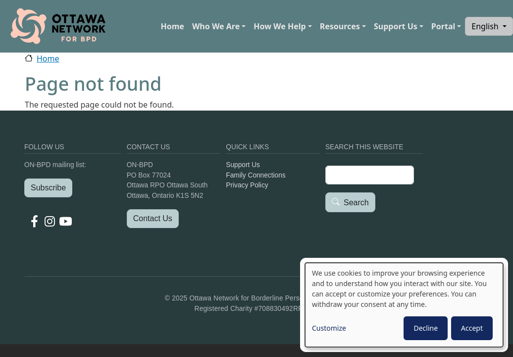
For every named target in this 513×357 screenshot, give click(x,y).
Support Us (395, 26)
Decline (425, 328)
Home (172, 26)
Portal (443, 26)
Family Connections (255, 175)
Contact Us (152, 218)
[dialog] (404, 305)
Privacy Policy (247, 185)
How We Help (280, 26)
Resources (340, 26)
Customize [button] (329, 328)
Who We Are (216, 26)
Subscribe (48, 187)
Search (356, 202)
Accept (472, 328)
